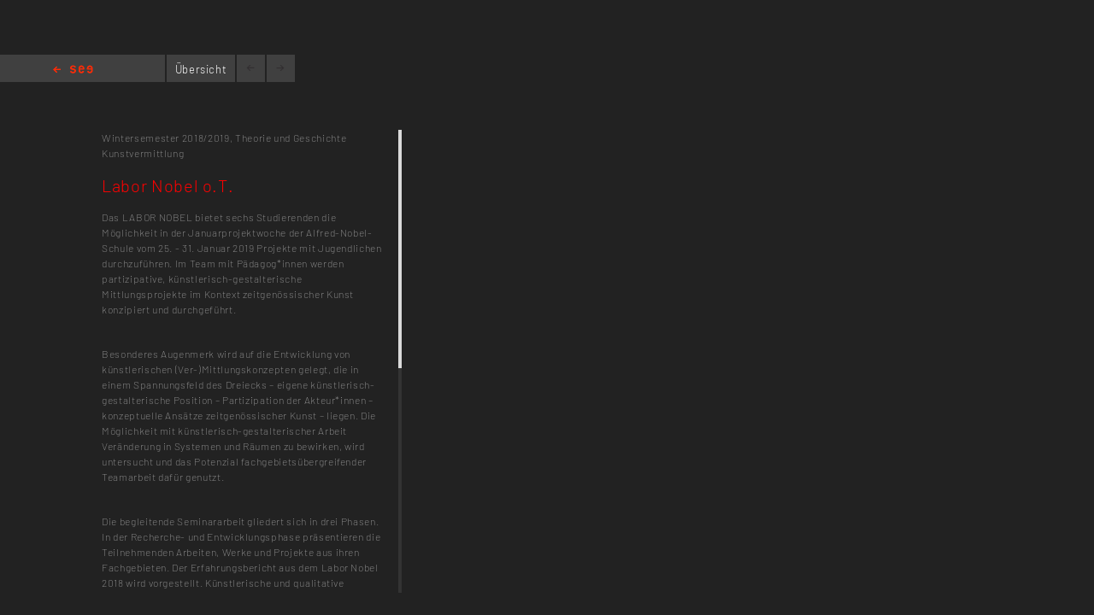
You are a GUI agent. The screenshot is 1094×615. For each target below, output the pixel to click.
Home (73, 70)
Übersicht (201, 69)
